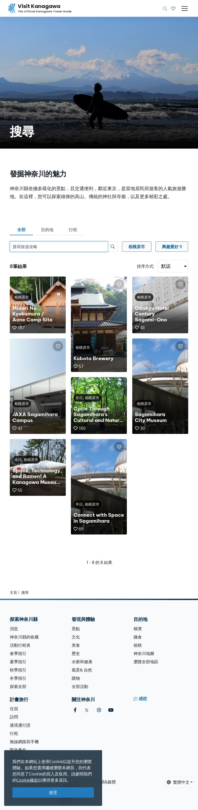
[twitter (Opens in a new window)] (87, 710)
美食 (76, 645)
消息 (14, 628)
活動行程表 (20, 645)
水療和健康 (82, 662)
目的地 (47, 229)
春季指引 (18, 653)
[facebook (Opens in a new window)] (75, 710)
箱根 (138, 645)
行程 (73, 229)
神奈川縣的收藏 (24, 637)
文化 (76, 637)
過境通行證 (20, 725)
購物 (76, 678)
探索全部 (18, 686)
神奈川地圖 (144, 653)
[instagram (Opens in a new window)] (99, 710)
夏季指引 (18, 662)
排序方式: (145, 266)
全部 (21, 229)
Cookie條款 (27, 780)
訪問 (14, 717)
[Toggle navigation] (184, 8)
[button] (173, 8)
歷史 (76, 653)
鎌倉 (138, 637)
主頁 (13, 592)
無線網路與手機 (24, 741)
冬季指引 (18, 678)
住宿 (14, 708)
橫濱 (138, 628)
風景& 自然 (82, 670)
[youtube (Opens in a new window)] (111, 710)
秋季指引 (18, 670)
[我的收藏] (173, 8)
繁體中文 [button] (178, 782)
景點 (76, 628)
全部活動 (80, 686)
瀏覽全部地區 (146, 662)
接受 (53, 792)
